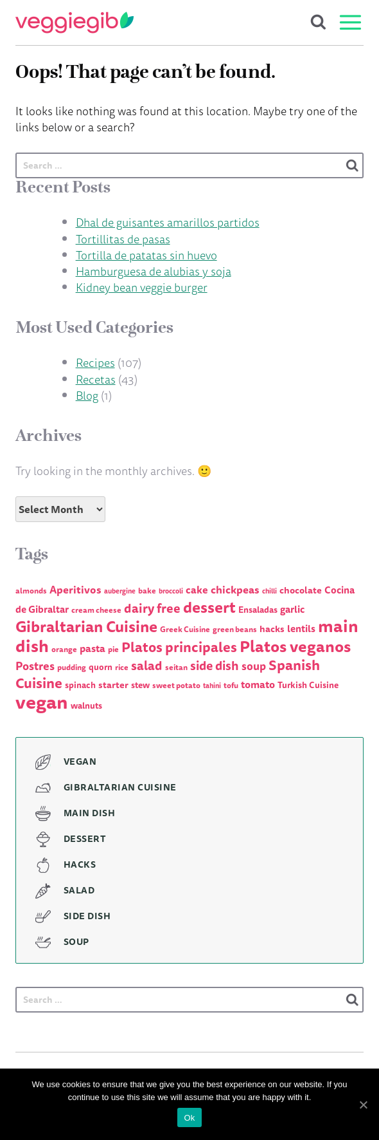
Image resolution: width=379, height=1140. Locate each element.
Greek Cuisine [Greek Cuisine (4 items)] (185, 629)
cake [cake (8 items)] (197, 589)
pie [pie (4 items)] (113, 649)
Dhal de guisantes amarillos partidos (168, 222)
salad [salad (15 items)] (147, 665)
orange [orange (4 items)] (64, 649)
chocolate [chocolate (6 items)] (300, 590)
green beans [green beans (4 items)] (235, 629)
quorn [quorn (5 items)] (100, 666)
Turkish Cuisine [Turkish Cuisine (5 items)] (308, 684)
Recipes (95, 362)
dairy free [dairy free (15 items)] (152, 608)
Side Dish (87, 916)
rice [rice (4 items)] (121, 667)
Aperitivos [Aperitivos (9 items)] (75, 589)
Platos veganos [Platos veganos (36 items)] (295, 646)
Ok (189, 1118)
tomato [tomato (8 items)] (258, 684)
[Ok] (363, 1104)
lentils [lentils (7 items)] (301, 628)
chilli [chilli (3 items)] (269, 591)
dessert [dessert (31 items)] (209, 607)
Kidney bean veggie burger (141, 287)
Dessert (85, 839)
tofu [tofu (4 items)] (231, 685)
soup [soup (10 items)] (254, 666)
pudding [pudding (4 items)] (71, 667)
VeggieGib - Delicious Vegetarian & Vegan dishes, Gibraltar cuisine (74, 22)
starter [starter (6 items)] (113, 684)
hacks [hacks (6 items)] (272, 628)
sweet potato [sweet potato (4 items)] (176, 685)
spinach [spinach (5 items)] (80, 684)
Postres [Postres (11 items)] (35, 666)
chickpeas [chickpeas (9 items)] (235, 589)
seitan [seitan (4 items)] (176, 667)
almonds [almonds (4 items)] (31, 590)
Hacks (80, 864)
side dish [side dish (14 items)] (214, 665)
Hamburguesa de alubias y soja (153, 271)
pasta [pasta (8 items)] (92, 648)
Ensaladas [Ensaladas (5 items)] (258, 609)
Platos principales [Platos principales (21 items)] (179, 647)
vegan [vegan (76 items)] (41, 701)
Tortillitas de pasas (123, 239)
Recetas (96, 379)
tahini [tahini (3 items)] (212, 685)
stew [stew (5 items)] (140, 684)
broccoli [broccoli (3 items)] (171, 591)
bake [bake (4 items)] (147, 590)
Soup (76, 942)
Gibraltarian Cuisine (120, 787)
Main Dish (90, 813)
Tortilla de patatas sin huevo (146, 255)
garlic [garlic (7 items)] (292, 609)
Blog (87, 395)
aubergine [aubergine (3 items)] (120, 591)
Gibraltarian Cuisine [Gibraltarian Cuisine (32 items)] (86, 626)
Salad (79, 890)
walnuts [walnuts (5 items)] (86, 705)
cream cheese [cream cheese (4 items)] (96, 610)
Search (318, 22)
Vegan (80, 761)
